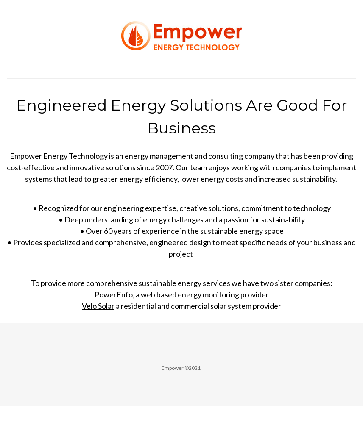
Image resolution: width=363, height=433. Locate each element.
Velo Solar (98, 306)
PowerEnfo (114, 294)
